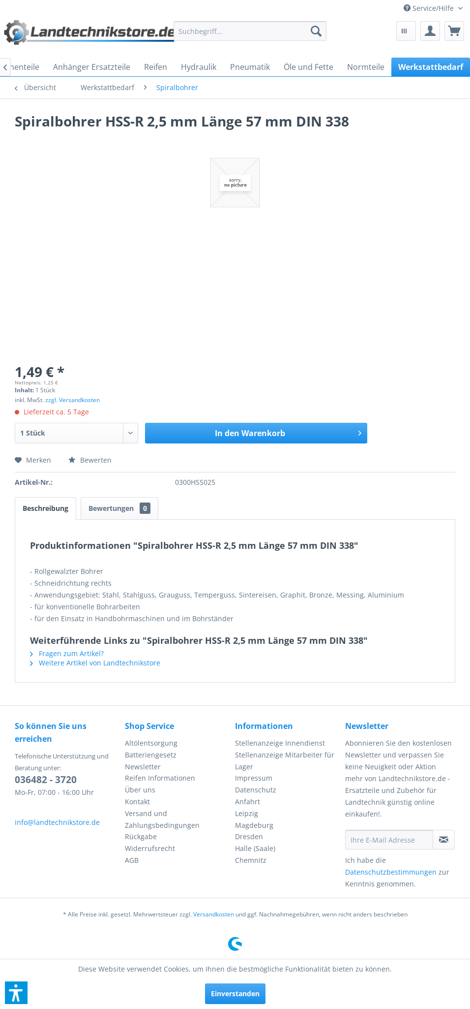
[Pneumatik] (250, 67)
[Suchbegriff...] (250, 31)
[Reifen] (155, 67)
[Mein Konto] (430, 31)
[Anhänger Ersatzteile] (91, 67)
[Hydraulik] (198, 67)
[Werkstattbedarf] (430, 67)
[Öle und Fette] (308, 67)
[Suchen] (316, 31)
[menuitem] (433, 8)
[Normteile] (365, 67)
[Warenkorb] (454, 31)
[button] (16, 992)
